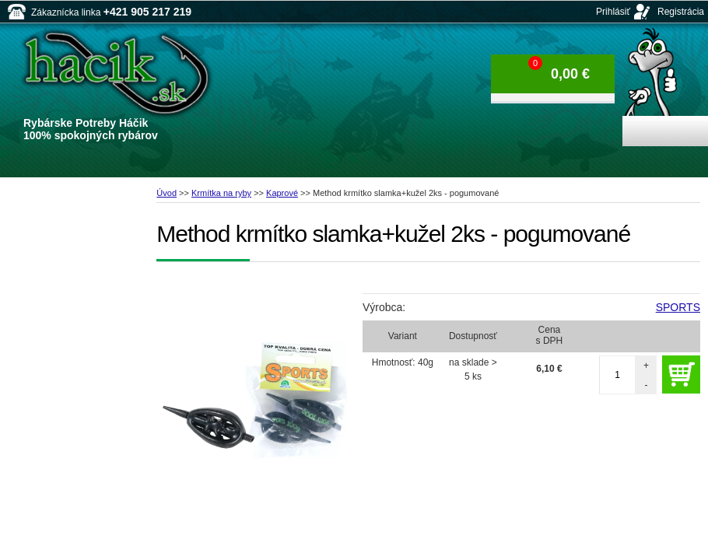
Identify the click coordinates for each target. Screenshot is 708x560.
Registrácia (680, 11)
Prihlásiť (613, 11)
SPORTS (678, 307)
